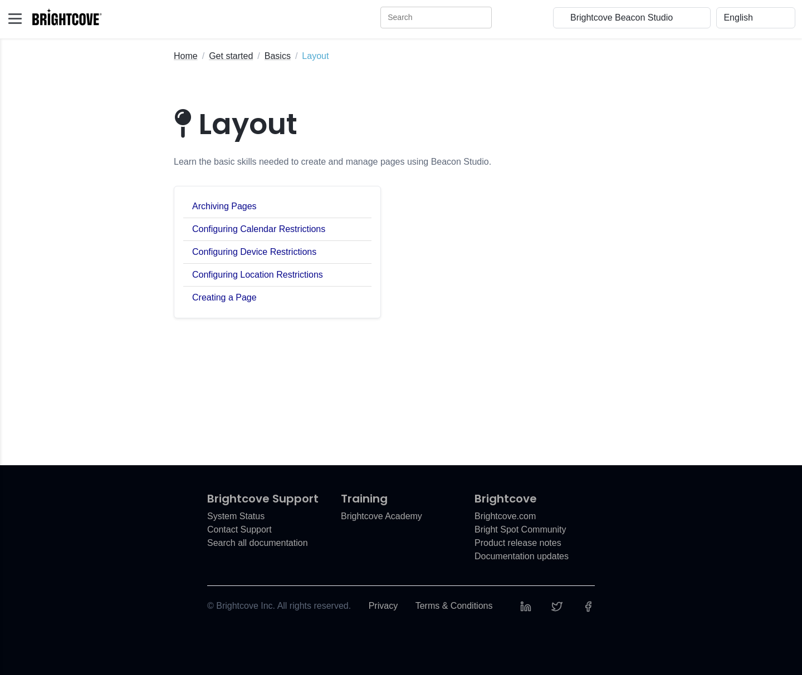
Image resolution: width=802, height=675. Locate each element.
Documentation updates (522, 556)
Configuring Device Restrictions (254, 252)
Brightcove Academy (381, 516)
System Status (236, 516)
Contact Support (239, 529)
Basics (278, 56)
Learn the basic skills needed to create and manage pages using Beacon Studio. (332, 161)
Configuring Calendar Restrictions (258, 229)
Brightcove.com (505, 516)
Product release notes (518, 543)
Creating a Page (224, 297)
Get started (231, 56)
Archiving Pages (224, 206)
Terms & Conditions (454, 605)
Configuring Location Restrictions (257, 274)
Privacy (383, 605)
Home (186, 56)
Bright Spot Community (520, 529)
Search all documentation (257, 543)
